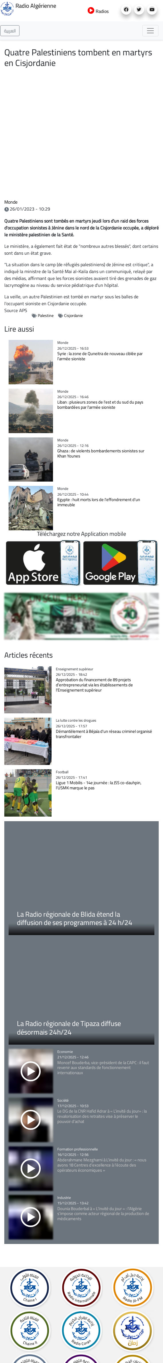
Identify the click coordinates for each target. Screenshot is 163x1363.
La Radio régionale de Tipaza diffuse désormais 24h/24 (69, 1028)
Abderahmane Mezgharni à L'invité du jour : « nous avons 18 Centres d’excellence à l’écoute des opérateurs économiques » (101, 1165)
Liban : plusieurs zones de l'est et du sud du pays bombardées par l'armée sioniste (100, 404)
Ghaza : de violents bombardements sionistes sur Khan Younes (100, 453)
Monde (10, 202)
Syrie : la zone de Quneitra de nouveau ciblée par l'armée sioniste (100, 356)
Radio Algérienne (28, 8)
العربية (10, 30)
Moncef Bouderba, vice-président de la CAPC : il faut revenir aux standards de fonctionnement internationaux (103, 1068)
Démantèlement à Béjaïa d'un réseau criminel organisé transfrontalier (104, 733)
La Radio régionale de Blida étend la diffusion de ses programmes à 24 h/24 (74, 918)
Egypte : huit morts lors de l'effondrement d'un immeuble (98, 502)
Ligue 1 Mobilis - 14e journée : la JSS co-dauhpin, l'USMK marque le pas (98, 785)
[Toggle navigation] (150, 30)
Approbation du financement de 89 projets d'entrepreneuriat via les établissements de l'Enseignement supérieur (94, 685)
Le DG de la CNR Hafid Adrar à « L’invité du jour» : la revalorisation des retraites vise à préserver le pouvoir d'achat (102, 1116)
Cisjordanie (73, 315)
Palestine (46, 315)
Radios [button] (98, 11)
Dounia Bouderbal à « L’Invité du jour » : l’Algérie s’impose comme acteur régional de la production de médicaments (103, 1214)
